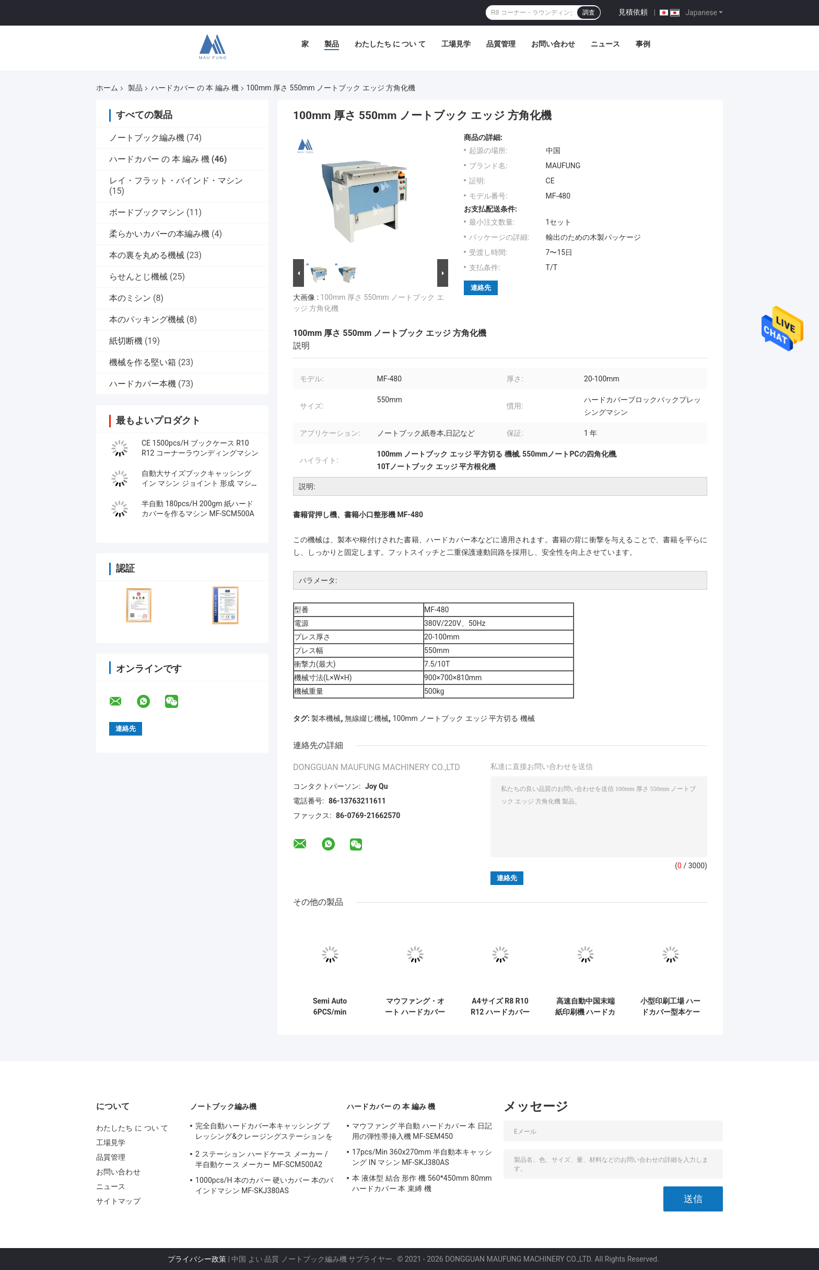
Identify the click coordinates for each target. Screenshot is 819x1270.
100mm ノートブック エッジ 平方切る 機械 (464, 718)
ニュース (605, 44)
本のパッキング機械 (146, 319)
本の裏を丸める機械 (146, 255)
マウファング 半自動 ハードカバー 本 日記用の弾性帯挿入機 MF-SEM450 (422, 1131)
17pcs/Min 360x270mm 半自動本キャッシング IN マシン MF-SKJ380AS (422, 1157)
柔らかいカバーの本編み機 (159, 234)
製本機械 (326, 718)
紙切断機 (126, 341)
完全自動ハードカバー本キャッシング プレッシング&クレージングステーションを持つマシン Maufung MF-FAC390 (264, 1133)
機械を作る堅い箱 (142, 362)
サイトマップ (118, 1201)
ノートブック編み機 (146, 138)
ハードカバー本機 (142, 384)
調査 (588, 12)
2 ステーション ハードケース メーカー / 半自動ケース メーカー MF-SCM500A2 (261, 1159)
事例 (643, 44)
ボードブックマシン (146, 212)
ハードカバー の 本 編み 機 (195, 88)
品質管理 (501, 44)
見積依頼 (633, 12)
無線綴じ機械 (367, 718)
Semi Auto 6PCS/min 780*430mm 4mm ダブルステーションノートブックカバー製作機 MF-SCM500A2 (330, 1007)
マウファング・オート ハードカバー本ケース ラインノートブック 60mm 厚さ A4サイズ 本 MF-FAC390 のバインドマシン (415, 1007)
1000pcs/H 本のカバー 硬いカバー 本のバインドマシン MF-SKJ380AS (264, 1185)
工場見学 (456, 44)
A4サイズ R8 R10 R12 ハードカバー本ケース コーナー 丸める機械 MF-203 (500, 1007)
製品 (331, 44)
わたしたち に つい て (390, 44)
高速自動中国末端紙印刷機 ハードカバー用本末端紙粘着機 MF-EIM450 (585, 1007)
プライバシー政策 (197, 1259)
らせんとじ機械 (138, 277)
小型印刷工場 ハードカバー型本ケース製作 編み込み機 (670, 1007)
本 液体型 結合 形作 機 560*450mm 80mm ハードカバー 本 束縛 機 (422, 1183)
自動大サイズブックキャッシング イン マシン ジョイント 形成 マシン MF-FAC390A (200, 483)
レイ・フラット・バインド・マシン (176, 180)
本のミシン (130, 298)
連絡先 (481, 288)
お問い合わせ (553, 44)
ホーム (107, 88)
